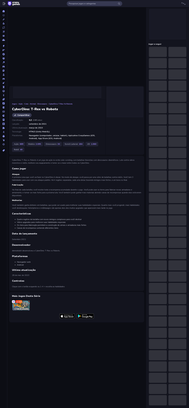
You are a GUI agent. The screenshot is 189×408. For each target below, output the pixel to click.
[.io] (3, 116)
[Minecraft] (3, 124)
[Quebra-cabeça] (3, 128)
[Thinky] (3, 140)
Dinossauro (42, 104)
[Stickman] (3, 132)
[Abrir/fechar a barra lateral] (4, 4)
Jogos (14, 104)
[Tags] (3, 150)
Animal (33, 104)
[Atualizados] (3, 28)
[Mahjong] (3, 120)
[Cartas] (3, 71)
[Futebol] (3, 111)
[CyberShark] (21, 305)
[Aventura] (3, 54)
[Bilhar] (3, 62)
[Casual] (3, 75)
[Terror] (3, 136)
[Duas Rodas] (3, 95)
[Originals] (3, 32)
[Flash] (3, 103)
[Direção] (3, 91)
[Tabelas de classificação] (3, 40)
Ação (21, 104)
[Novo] (3, 19)
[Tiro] (3, 144)
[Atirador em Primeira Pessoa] (3, 50)
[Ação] (3, 46)
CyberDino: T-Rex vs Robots (60, 104)
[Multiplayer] (3, 36)
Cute (26, 104)
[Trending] (3, 23)
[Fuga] (3, 107)
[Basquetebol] (3, 58)
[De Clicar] (3, 83)
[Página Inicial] (3, 11)
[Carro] (3, 66)
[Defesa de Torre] (3, 87)
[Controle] (3, 79)
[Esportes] (3, 99)
